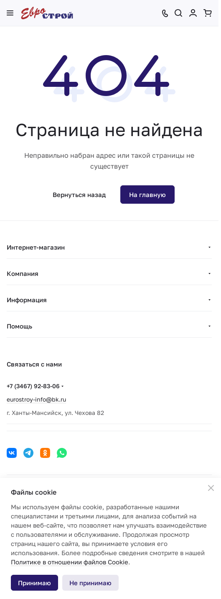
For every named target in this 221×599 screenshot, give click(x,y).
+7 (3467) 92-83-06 (33, 385)
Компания (22, 273)
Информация (27, 299)
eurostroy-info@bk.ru (36, 399)
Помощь (19, 326)
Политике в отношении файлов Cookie (69, 562)
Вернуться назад (79, 194)
